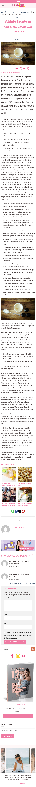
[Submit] (33, 649)
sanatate (26, 520)
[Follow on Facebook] (16, 1)
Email (6, 623)
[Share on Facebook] (20, 68)
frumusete (10, 520)
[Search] (34, 5)
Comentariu (8, 598)
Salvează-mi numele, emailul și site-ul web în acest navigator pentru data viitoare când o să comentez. (18, 635)
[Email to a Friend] (23, 68)
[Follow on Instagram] (18, 1)
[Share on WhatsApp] (16, 68)
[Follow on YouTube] (19, 1)
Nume (6, 614)
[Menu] (2, 5)
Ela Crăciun (4, 12)
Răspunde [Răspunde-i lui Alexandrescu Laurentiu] (31, 570)
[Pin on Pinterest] (27, 68)
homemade (16, 520)
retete (21, 520)
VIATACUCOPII (14, 12)
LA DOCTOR (25, 12)
